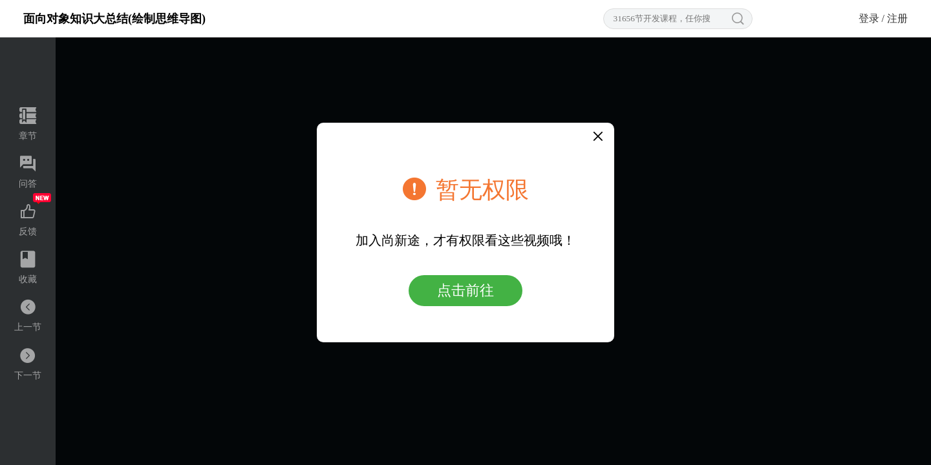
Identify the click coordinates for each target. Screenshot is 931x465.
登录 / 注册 (883, 18)
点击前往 (465, 290)
